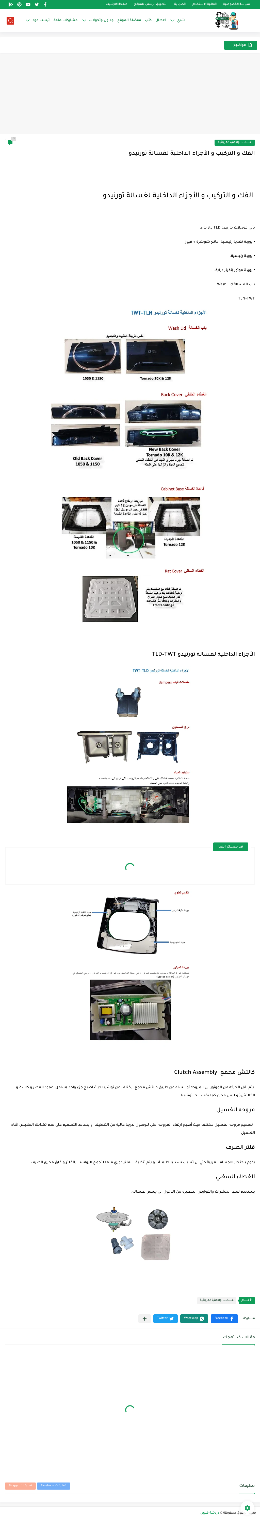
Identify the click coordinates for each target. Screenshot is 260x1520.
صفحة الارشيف (116, 4)
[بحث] (10, 21)
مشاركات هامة (66, 20)
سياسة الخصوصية (236, 4)
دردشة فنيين (209, 1513)
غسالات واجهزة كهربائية (235, 142)
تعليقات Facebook (53, 1486)
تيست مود (41, 20)
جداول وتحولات (101, 20)
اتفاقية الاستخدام (204, 4)
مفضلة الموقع (129, 20)
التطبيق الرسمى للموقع (150, 4)
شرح (181, 20)
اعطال (160, 20)
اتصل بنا (180, 4)
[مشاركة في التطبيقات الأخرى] (144, 1318)
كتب (148, 20)
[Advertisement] (130, 96)
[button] (224, 1318)
